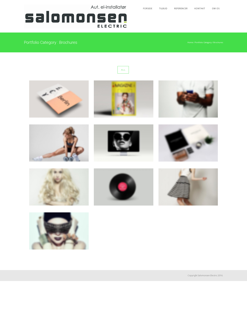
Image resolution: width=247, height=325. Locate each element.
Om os (216, 8)
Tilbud (163, 8)
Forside (147, 8)
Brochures (218, 42)
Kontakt (200, 8)
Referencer (181, 8)
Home (190, 42)
